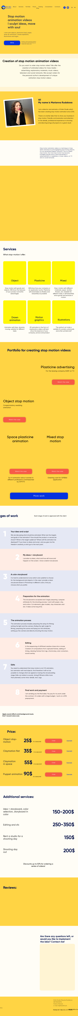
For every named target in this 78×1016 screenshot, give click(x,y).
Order (54, 740)
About (14, 6)
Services (21, 6)
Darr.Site (63, 1010)
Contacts (57, 6)
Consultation (48, 6)
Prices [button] (34, 6)
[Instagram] (68, 7)
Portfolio (28, 6)
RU (75, 7)
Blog (37, 8)
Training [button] (40, 6)
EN (72, 7)
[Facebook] (64, 7)
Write (12, 43)
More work (39, 496)
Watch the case (63, 382)
